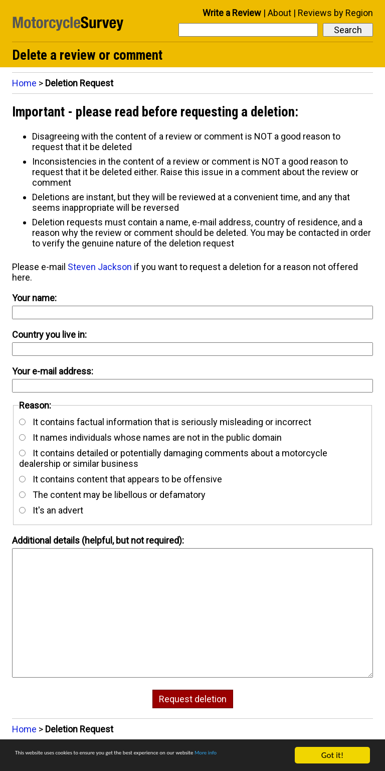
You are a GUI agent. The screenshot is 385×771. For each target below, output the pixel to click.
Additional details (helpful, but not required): (98, 540)
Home (24, 83)
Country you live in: (49, 334)
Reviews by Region (335, 13)
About (279, 13)
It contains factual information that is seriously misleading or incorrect (165, 422)
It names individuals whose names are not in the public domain (150, 437)
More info (32, 759)
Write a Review (232, 13)
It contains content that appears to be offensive (120, 479)
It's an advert (51, 510)
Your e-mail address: (52, 371)
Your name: (34, 298)
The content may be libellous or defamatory (112, 494)
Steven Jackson (100, 267)
